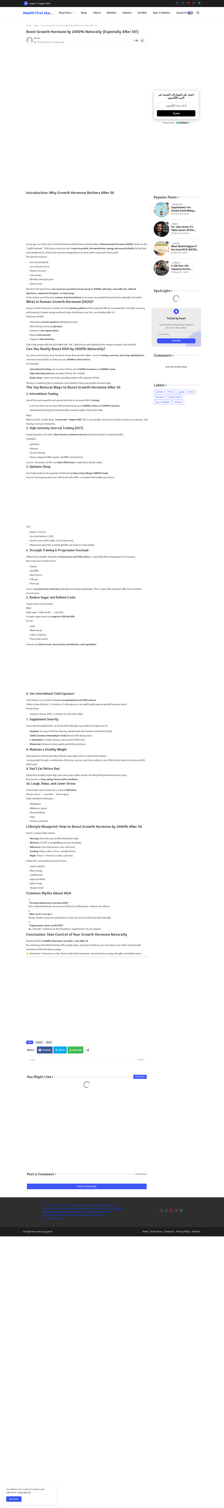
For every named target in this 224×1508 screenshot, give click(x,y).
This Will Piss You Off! (52, 1218)
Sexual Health (183, 12)
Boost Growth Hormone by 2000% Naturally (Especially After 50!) (73, 1215)
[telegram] (199, 3)
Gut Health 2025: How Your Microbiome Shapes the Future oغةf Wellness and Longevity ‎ (83, 1209)
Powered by (176, 122)
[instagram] (194, 3)
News (84, 12)
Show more (140, 1076)
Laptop (39, 1042)
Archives (196, 1231)
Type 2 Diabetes (161, 12)
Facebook (46, 1050)
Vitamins (126, 12)
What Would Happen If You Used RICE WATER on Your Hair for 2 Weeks (184, 248)
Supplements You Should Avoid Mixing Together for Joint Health (182, 209)
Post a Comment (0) (86, 1186)
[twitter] (183, 3)
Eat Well (142, 12)
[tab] (67, 13)
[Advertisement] (86, 84)
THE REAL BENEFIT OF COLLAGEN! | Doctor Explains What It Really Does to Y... (79, 1205)
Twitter (62, 1050)
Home (28, 25)
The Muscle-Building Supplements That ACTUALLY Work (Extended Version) (77, 1212)
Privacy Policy (183, 1231)
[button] (190, 12)
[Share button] (87, 1049)
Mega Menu (65, 12)
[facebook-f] (177, 3)
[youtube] (188, 3)
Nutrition (111, 12)
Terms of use (156, 1231)
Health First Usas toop (41, 13)
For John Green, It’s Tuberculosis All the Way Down (182, 228)
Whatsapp (77, 1050)
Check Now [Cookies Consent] (22, 1492)
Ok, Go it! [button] (13, 1499)
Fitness (97, 12)
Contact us (169, 1231)
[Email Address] (176, 334)
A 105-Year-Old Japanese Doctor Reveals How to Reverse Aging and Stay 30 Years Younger (185, 267)
